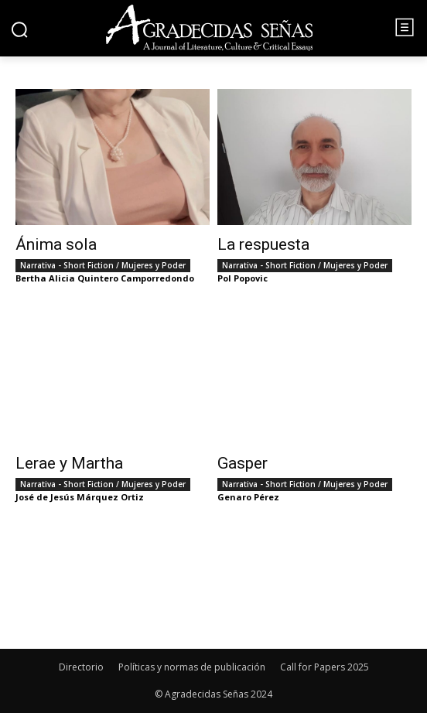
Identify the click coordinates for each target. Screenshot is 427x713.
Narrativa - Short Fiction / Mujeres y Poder (103, 265)
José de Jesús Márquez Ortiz (79, 497)
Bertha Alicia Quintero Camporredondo (104, 278)
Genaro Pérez (248, 497)
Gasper (242, 463)
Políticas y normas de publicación (191, 667)
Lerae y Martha (69, 463)
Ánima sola (56, 244)
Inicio (32, 80)
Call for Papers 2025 (324, 667)
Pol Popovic (242, 278)
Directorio (81, 667)
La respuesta (263, 244)
